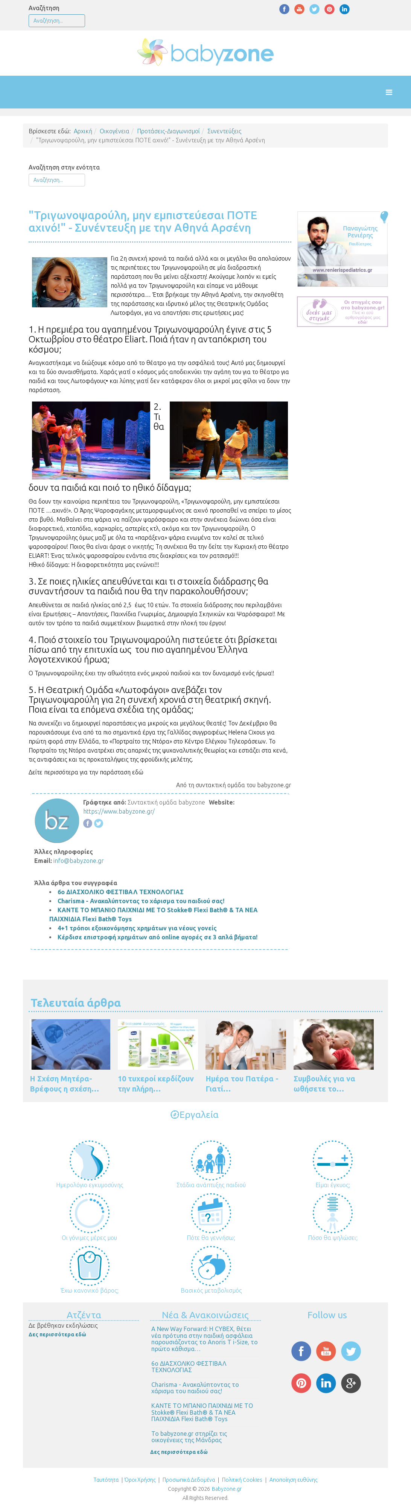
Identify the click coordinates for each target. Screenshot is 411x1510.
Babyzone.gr (227, 1489)
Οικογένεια (114, 131)
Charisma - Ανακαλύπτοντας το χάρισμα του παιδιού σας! (141, 901)
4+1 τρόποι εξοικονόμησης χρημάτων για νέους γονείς (137, 928)
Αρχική (83, 131)
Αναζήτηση (44, 8)
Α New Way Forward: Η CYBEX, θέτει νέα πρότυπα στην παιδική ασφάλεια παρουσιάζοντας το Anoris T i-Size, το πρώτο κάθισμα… (204, 1338)
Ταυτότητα (106, 1480)
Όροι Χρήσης (140, 1480)
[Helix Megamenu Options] (396, 92)
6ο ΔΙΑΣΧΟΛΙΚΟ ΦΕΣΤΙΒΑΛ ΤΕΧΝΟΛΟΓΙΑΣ (121, 892)
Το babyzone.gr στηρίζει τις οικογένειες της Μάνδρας (189, 1437)
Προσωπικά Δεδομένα (188, 1480)
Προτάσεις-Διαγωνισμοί (168, 131)
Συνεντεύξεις (224, 131)
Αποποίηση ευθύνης (293, 1480)
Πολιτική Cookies (241, 1480)
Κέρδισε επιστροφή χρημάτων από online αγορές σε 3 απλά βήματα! (157, 937)
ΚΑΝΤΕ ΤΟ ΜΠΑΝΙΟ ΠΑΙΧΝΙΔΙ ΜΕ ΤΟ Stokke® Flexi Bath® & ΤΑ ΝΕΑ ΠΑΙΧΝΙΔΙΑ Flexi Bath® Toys (202, 1412)
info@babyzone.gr (78, 860)
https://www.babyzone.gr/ (119, 811)
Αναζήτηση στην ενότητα (64, 167)
